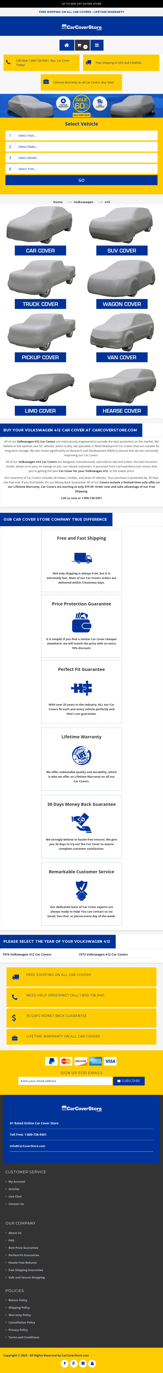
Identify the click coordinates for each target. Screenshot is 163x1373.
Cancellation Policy (21, 1322)
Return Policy (17, 1300)
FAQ (11, 1240)
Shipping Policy (19, 1307)
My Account (16, 1182)
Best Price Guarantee (23, 1248)
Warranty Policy (19, 1315)
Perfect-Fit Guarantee (23, 1255)
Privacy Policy (18, 1330)
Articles (13, 1189)
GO (81, 180)
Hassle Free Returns (22, 1262)
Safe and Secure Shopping (26, 1277)
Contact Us (16, 1204)
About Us (14, 1233)
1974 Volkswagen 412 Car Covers (26, 954)
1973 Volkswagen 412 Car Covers (103, 954)
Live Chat (15, 1196)
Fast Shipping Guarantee (25, 1270)
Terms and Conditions (23, 1337)
